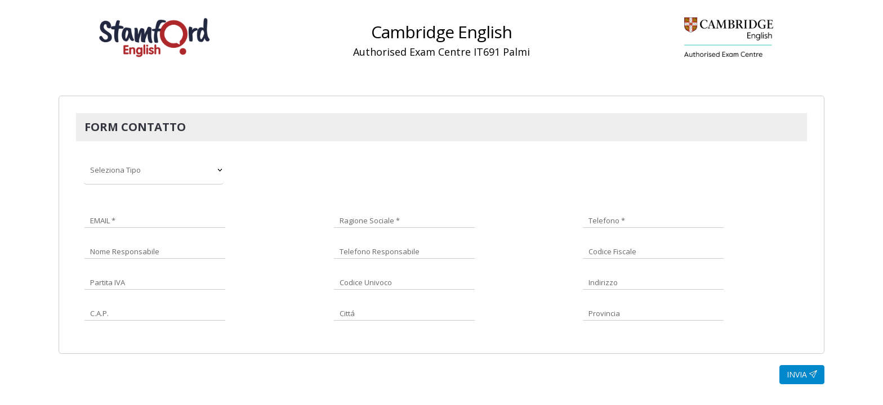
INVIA (802, 374)
